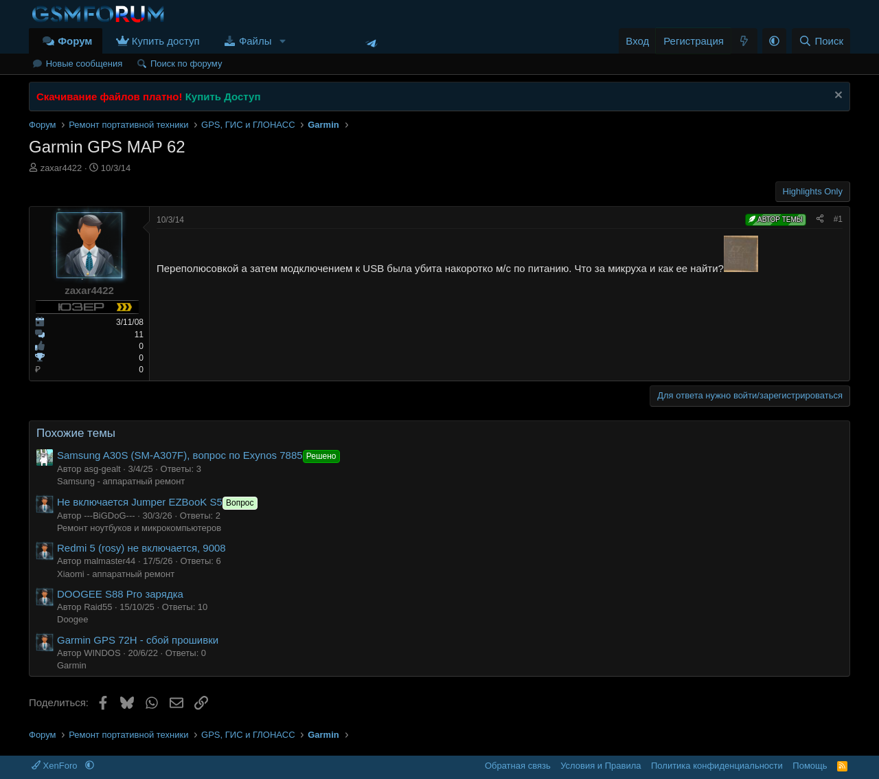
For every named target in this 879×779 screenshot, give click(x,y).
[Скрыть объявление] (837, 96)
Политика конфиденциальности (717, 765)
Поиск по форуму (186, 63)
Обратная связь (518, 765)
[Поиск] (821, 41)
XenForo (56, 765)
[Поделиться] (820, 219)
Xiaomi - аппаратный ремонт (115, 574)
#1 (838, 219)
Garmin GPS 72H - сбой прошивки (137, 640)
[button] (282, 41)
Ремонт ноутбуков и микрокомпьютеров (139, 528)
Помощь (809, 765)
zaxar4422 (61, 168)
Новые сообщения (84, 63)
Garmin (72, 665)
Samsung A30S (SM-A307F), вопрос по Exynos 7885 (200, 455)
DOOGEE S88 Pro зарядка (120, 594)
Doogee (73, 619)
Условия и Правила (600, 765)
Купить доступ (166, 41)
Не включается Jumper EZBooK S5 (158, 502)
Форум (75, 41)
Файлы (255, 41)
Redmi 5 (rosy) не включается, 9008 (141, 548)
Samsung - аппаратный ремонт (121, 481)
